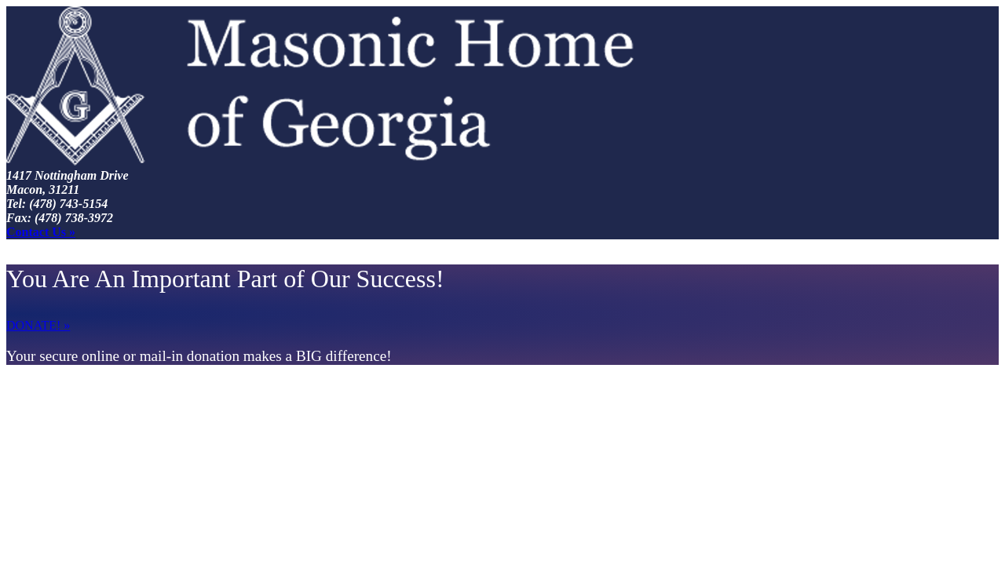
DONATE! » (38, 325)
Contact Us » (40, 232)
